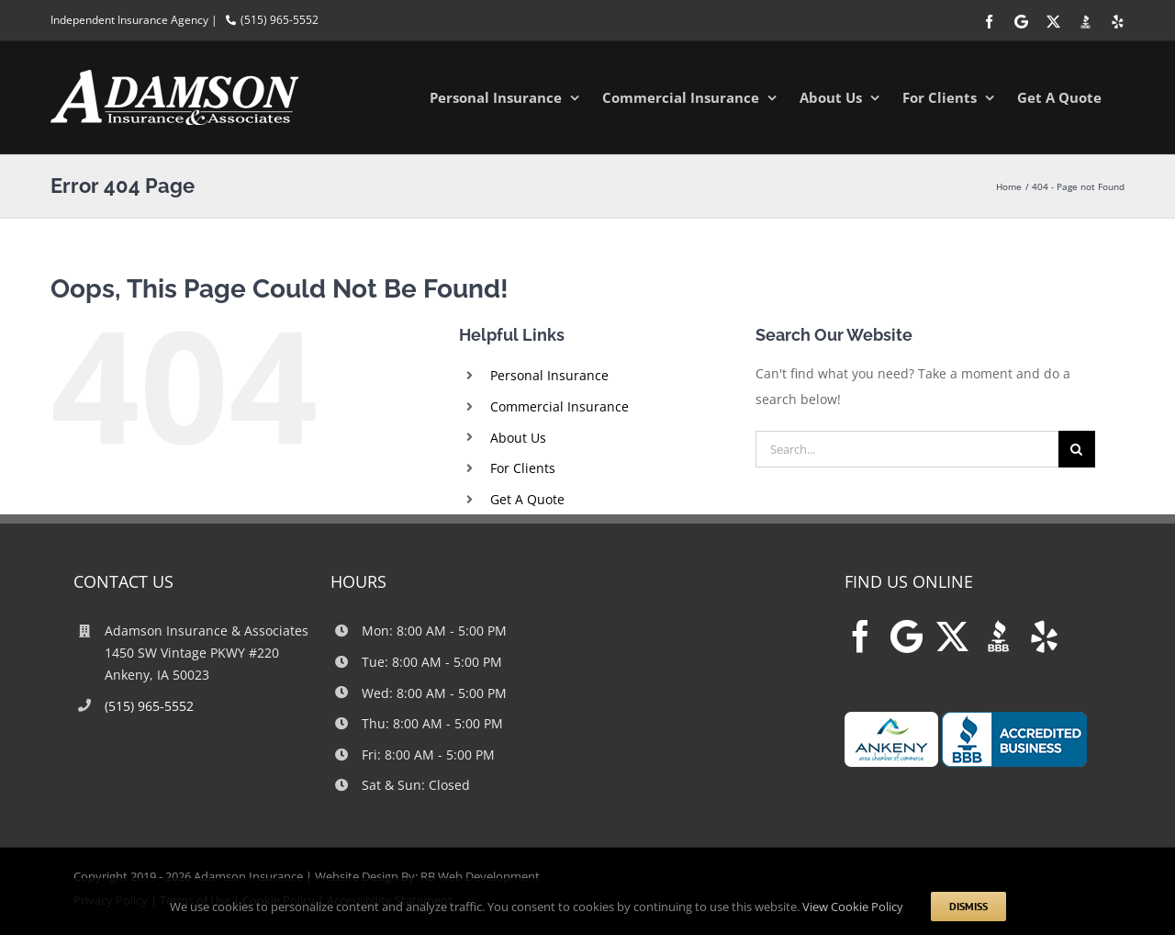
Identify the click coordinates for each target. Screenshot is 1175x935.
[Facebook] (861, 636)
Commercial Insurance (559, 406)
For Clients (522, 468)
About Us (518, 437)
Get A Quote (527, 499)
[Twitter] (952, 636)
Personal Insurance (549, 375)
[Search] (1076, 449)
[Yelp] (1044, 636)
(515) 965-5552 (280, 20)
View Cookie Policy (852, 906)
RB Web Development (480, 876)
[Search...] (906, 449)
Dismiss (968, 906)
